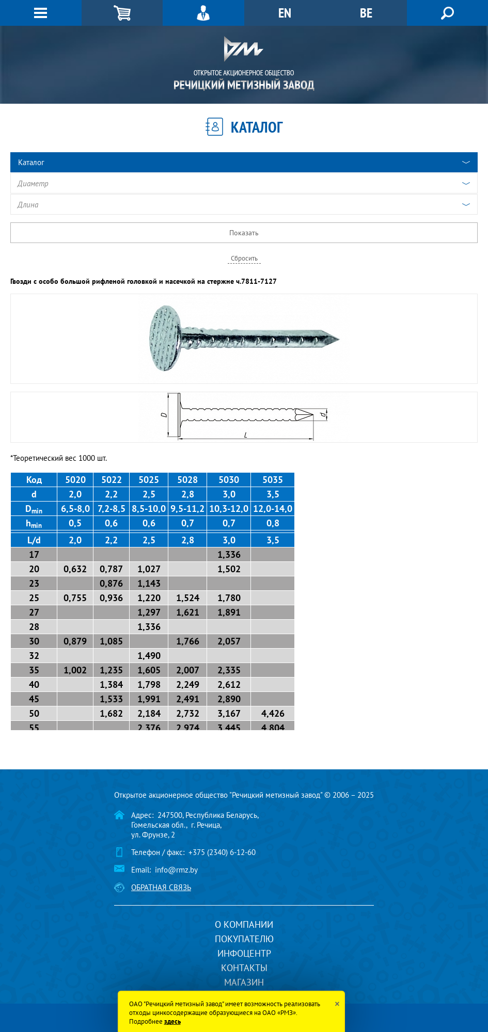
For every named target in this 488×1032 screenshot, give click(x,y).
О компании (244, 924)
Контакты (244, 968)
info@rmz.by (176, 870)
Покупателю (244, 939)
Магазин (244, 982)
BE (366, 12)
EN (284, 12)
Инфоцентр (244, 953)
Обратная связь (161, 887)
